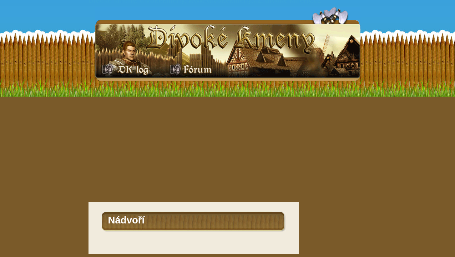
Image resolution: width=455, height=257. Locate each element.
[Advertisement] (228, 148)
